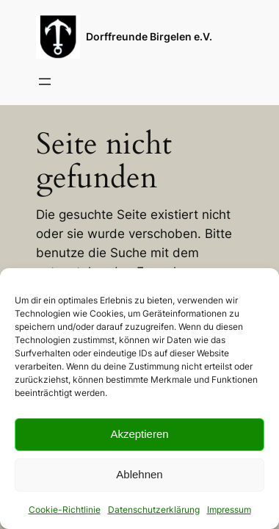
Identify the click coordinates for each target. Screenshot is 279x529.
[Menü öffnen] (45, 81)
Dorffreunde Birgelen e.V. (149, 36)
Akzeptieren (139, 434)
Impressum (229, 509)
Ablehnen (139, 474)
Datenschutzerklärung (154, 509)
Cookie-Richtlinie (65, 509)
